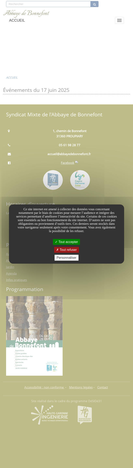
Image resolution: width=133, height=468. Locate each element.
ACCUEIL (17, 20)
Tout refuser (66, 249)
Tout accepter (66, 242)
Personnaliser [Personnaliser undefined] (66, 257)
